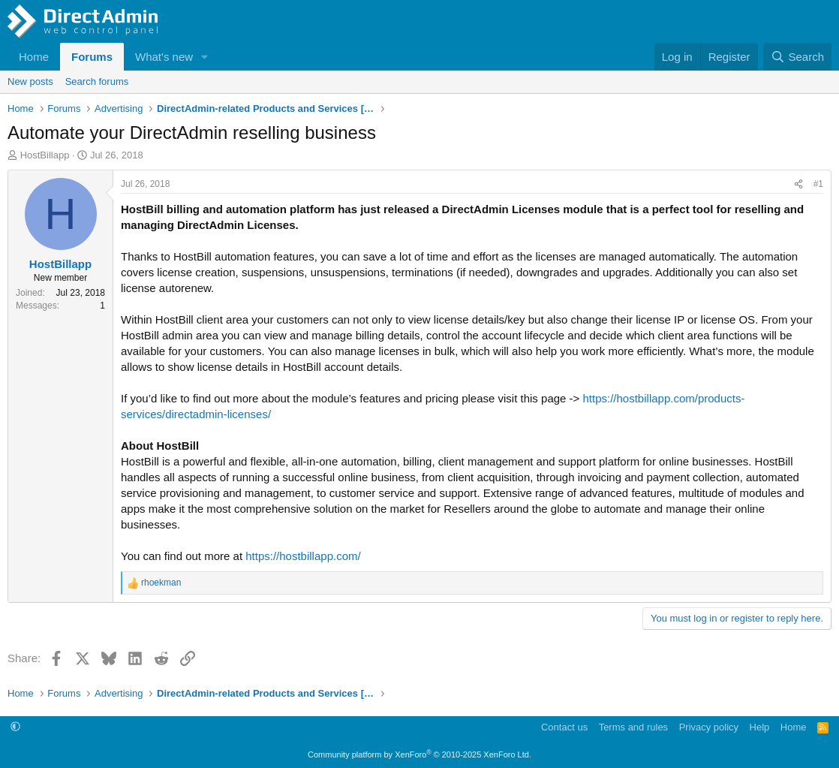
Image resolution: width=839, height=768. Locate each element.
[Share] (798, 184)
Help (760, 727)
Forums (92, 56)
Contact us (564, 727)
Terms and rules (633, 727)
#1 (818, 184)
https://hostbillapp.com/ (302, 556)
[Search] (797, 57)
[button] (204, 57)
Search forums (97, 81)
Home (34, 56)
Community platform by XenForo (419, 754)
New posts (30, 81)
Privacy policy (708, 727)
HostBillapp (45, 155)
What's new (164, 56)
